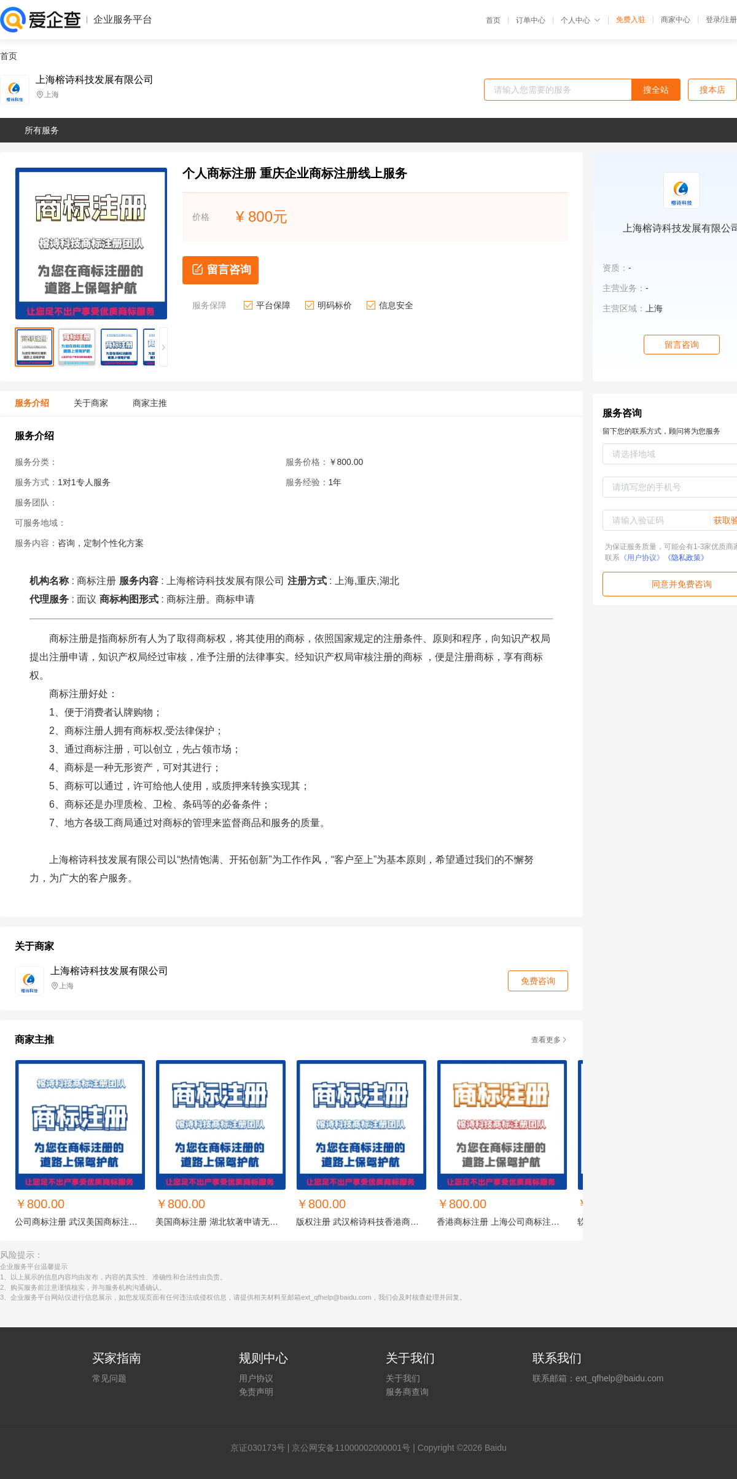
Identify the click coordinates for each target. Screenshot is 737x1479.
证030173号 (262, 1448)
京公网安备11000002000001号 (351, 1448)
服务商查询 (407, 1392)
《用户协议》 (642, 557)
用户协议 (256, 1378)
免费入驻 (630, 19)
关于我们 (403, 1378)
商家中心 (675, 19)
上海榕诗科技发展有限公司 (95, 80)
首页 (493, 20)
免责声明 (256, 1392)
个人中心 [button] (581, 20)
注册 (729, 19)
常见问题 (109, 1378)
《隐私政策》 (686, 557)
